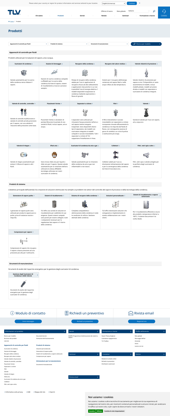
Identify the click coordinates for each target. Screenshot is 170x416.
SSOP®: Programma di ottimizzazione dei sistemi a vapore (83, 336)
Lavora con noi (139, 346)
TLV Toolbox (105, 341)
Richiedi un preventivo (108, 361)
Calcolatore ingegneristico (109, 338)
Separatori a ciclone (10, 366)
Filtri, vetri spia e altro (10, 384)
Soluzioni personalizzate (43, 349)
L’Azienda (137, 341)
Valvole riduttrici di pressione (12, 359)
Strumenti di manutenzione (44, 364)
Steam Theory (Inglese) (108, 336)
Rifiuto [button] (99, 411)
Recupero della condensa (11, 354)
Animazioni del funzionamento (45, 338)
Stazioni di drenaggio (10, 351)
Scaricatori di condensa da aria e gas (15, 379)
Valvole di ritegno (9, 374)
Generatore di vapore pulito (44, 351)
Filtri (5, 369)
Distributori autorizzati (108, 364)
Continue (132, 3)
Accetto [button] (92, 411)
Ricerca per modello (10, 336)
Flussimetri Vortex (9, 364)
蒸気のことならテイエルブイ (14, 12)
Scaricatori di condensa (11, 349)
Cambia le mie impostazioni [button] (114, 411)
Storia (136, 343)
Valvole (6, 371)
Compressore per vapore (43, 356)
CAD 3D (6, 341)
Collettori (6, 382)
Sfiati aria (7, 377)
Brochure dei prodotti (10, 338)
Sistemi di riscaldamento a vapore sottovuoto (49, 354)
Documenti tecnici (41, 336)
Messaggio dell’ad (140, 338)
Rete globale (138, 336)
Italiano (131, 11)
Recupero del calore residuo (12, 356)
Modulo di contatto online (109, 359)
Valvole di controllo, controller (12, 361)
